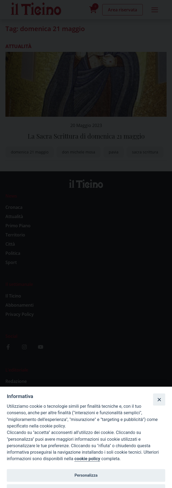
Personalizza (85, 475)
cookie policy (87, 458)
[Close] (159, 399)
